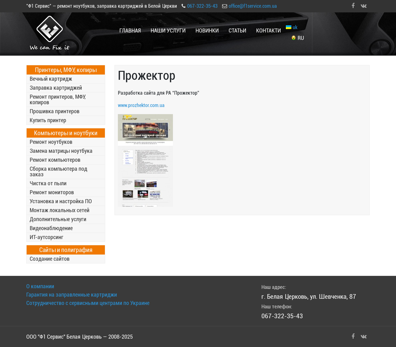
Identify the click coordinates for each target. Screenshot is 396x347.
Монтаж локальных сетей (59, 210)
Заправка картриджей (56, 87)
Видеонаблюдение (51, 228)
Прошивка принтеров (55, 111)
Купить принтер (48, 120)
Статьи (237, 30)
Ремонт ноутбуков (51, 142)
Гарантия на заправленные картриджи (71, 294)
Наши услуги (168, 30)
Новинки (207, 30)
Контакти (268, 30)
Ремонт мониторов (52, 192)
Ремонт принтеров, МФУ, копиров (58, 99)
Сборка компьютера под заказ (58, 171)
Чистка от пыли (48, 183)
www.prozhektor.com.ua (141, 105)
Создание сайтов (50, 258)
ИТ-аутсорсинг (46, 237)
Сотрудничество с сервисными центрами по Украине (87, 303)
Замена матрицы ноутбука (61, 151)
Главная (130, 30)
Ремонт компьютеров (55, 159)
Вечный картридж (51, 78)
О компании (40, 286)
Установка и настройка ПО (61, 201)
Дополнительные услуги (58, 219)
